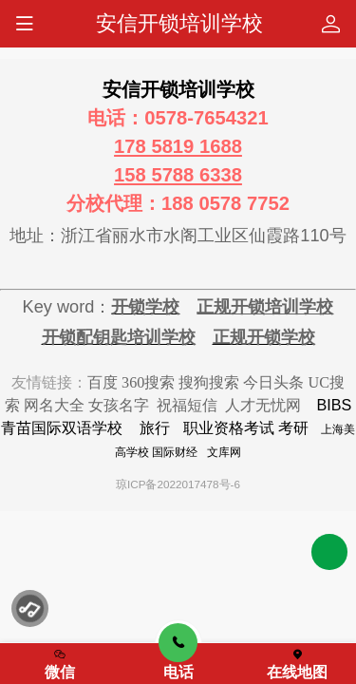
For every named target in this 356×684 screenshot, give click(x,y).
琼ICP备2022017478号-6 (178, 484)
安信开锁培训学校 (179, 23)
